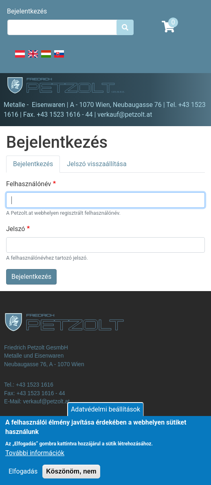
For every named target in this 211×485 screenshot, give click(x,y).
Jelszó (15, 229)
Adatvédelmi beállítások (105, 415)
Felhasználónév (28, 184)
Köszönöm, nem (71, 477)
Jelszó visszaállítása (97, 164)
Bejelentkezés (27, 11)
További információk (34, 459)
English (33, 58)
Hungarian (46, 58)
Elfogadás (23, 477)
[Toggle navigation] (193, 86)
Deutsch (20, 58)
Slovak (59, 58)
